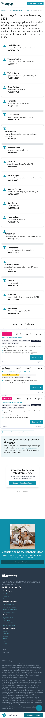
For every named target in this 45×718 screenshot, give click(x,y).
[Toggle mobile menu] (39, 708)
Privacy (4, 649)
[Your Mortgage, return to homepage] (8, 3)
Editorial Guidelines (8, 596)
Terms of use (5, 652)
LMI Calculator (7, 620)
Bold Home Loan (12, 402)
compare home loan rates (22, 483)
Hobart (5, 643)
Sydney (5, 631)
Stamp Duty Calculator (9, 625)
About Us (5, 594)
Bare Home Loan (12, 338)
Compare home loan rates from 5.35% (22, 471)
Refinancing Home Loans (9, 607)
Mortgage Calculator (8, 623)
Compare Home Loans (35, 3)
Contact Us (6, 599)
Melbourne (6, 633)
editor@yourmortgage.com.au (26, 448)
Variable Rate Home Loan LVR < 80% (16, 372)
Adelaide (5, 638)
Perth (4, 641)
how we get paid (23, 677)
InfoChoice (35, 707)
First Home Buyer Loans (9, 612)
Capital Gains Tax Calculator (10, 618)
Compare (38, 362)
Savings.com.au (27, 707)
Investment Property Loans (10, 609)
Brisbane (5, 636)
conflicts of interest (7, 677)
